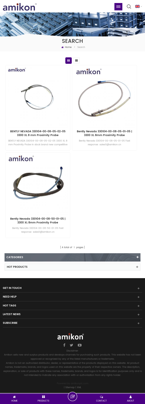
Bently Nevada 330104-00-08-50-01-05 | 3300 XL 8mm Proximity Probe (38, 221)
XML (79, 387)
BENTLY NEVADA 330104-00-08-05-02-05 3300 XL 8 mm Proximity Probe (38, 133)
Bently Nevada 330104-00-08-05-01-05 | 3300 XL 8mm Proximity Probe (104, 133)
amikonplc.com (79, 383)
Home (66, 47)
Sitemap (70, 387)
